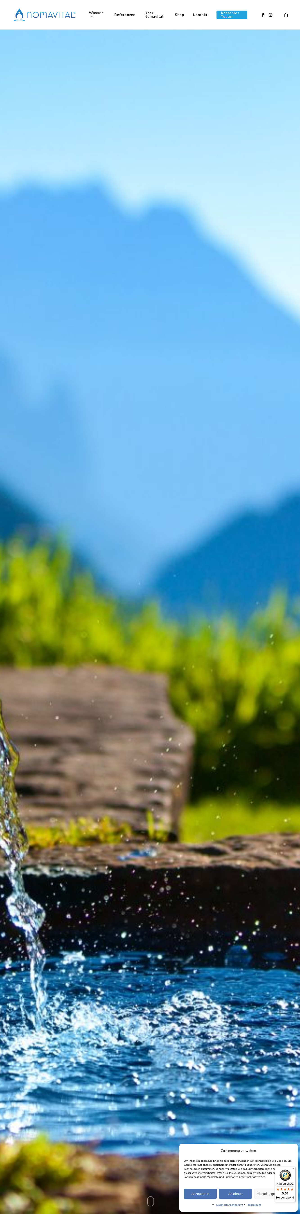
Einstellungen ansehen (274, 1194)
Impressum (254, 1205)
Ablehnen (235, 1194)
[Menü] (292, 1169)
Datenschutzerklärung (229, 1205)
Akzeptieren (200, 1194)
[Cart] (286, 14)
